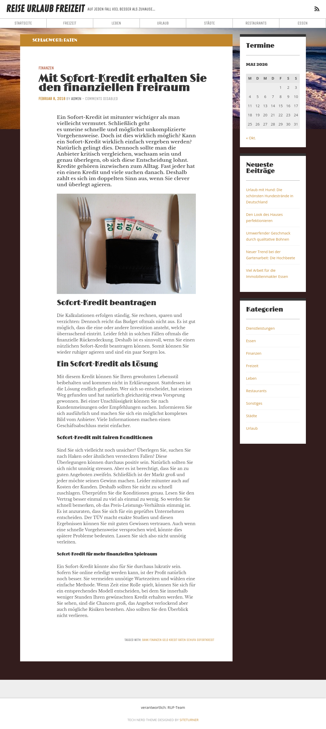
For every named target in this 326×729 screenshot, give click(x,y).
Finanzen (46, 68)
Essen (302, 23)
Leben (116, 23)
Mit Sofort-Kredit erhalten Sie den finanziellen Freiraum (122, 83)
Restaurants (256, 23)
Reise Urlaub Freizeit (45, 9)
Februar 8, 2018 (51, 98)
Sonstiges (254, 403)
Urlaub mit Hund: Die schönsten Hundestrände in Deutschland (269, 195)
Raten (182, 640)
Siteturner (189, 720)
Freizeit (69, 23)
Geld (165, 640)
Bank (145, 640)
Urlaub (163, 23)
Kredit (173, 640)
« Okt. (251, 137)
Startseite (23, 23)
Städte (209, 23)
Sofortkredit (205, 640)
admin (76, 98)
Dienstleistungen (260, 328)
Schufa (191, 640)
